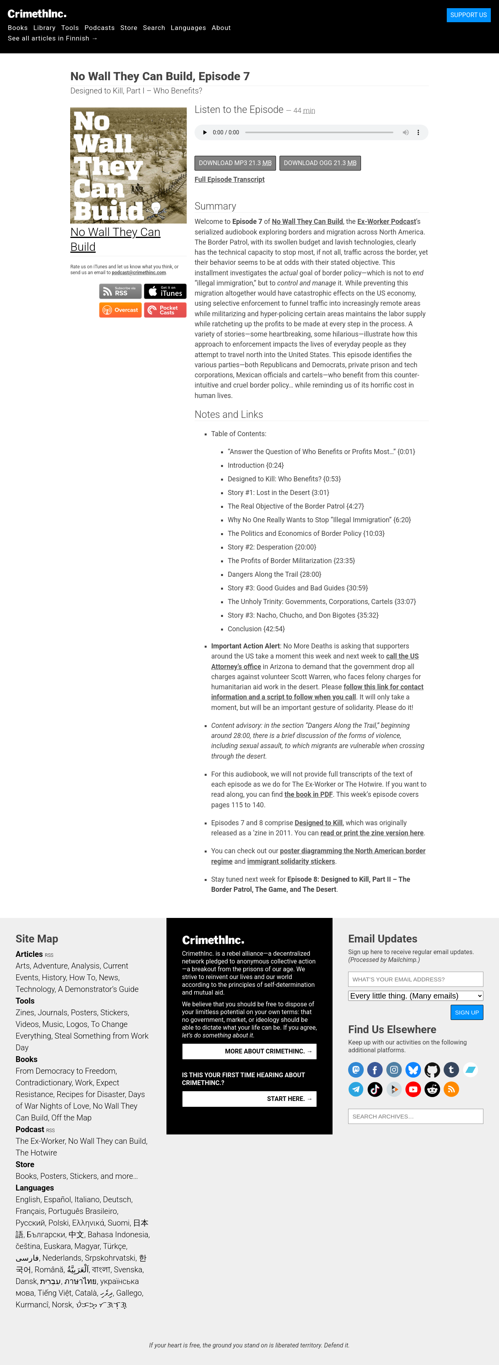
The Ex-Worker (40, 1141)
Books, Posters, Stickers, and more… (77, 1176)
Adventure (50, 965)
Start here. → (290, 1099)
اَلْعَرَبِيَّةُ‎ (78, 1269)
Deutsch (117, 1199)
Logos (76, 1024)
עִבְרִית (50, 1281)
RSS (49, 955)
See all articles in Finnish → (53, 38)
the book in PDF (309, 794)
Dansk (26, 1281)
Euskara (57, 1246)
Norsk (62, 1304)
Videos (27, 1024)
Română (49, 1269)
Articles (29, 954)
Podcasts (100, 28)
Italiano (86, 1199)
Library (45, 28)
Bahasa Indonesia (118, 1234)
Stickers (114, 1012)
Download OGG (320, 163)
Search (154, 28)
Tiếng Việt (54, 1293)
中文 (76, 1234)
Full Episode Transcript (230, 179)
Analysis (85, 965)
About (221, 28)
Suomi (118, 1223)
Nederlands (61, 1258)
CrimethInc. (37, 13)
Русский (30, 1223)
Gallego (129, 1293)
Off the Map (71, 1117)
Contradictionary (44, 1082)
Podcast (30, 1129)
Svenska (128, 1269)
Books (18, 28)
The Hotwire (36, 1152)
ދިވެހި (106, 1293)
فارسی (27, 1258)
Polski (58, 1223)
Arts (23, 965)
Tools (70, 28)
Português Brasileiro (82, 1211)
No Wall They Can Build (307, 221)
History (54, 977)
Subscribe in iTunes (165, 291)
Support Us (469, 15)
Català (86, 1293)
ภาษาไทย (80, 1281)
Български (46, 1234)
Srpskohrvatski (110, 1258)
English (28, 1199)
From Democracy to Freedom (65, 1071)
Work (84, 1082)
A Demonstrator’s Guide (98, 989)
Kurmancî (32, 1304)
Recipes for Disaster (91, 1094)
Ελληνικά (88, 1223)
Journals (52, 1012)
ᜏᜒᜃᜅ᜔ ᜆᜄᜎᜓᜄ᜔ (101, 1304)
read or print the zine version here (372, 833)
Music (52, 1024)
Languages (188, 28)
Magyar (87, 1246)
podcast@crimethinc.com (139, 272)
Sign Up (467, 1012)
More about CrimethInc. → (269, 1051)
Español (57, 1199)
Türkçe (114, 1246)
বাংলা (101, 1269)
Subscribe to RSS (120, 291)
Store (129, 28)
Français (30, 1211)
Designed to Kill (319, 823)
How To (82, 977)
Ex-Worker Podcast (386, 221)
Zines (25, 1012)
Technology (35, 989)
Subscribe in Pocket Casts (165, 310)
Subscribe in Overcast (120, 310)
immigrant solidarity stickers (291, 861)
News (108, 977)
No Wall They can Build (107, 1141)
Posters (84, 1012)
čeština (28, 1246)
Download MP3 (235, 163)
